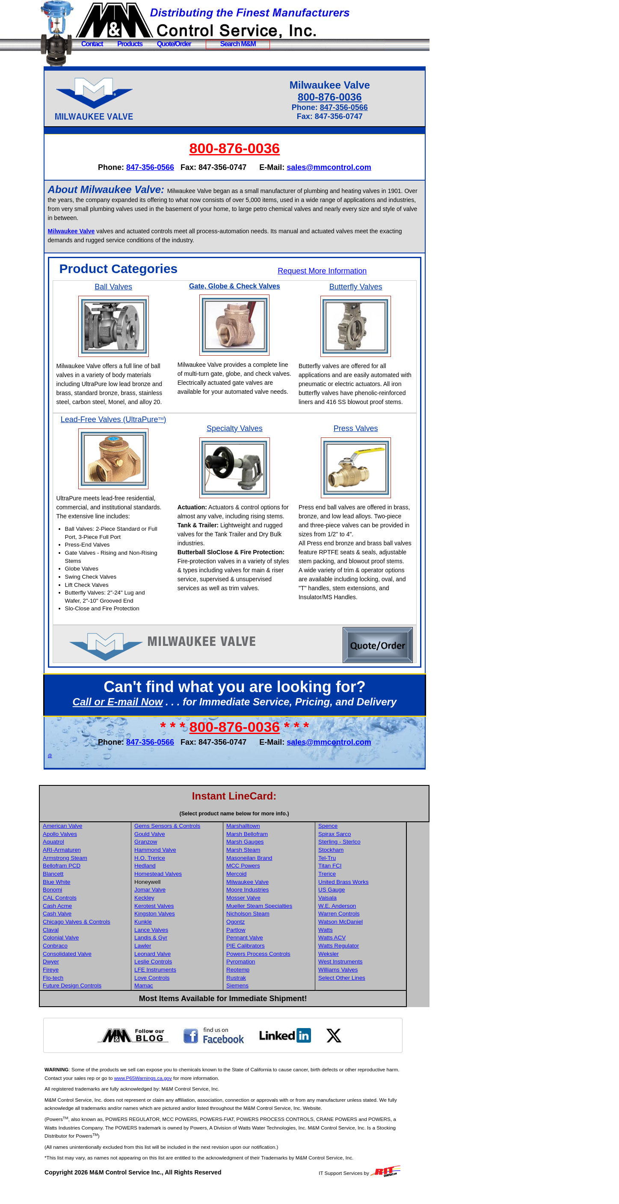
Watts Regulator (362, 963)
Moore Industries (272, 907)
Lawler (168, 963)
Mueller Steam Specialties (284, 924)
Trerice (351, 892)
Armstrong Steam (92, 876)
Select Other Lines (365, 996)
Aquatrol (80, 859)
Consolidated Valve (94, 972)
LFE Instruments (181, 987)
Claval (78, 948)
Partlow (260, 948)
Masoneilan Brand (274, 876)
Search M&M (238, 44)
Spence (351, 844)
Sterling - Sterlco (363, 859)
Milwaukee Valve (272, 900)
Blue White (83, 900)
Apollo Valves (87, 852)
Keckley (170, 916)
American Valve (89, 844)
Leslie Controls (179, 979)
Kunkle (169, 939)
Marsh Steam (268, 868)
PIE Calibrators (270, 963)
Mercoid (261, 892)
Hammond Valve (181, 868)
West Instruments (364, 979)
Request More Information (329, 271)
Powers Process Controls (283, 972)
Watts (349, 948)
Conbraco (82, 963)
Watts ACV (356, 955)
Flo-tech (80, 996)
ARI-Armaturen (89, 868)
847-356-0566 (351, 107)
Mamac (169, 1003)
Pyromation (265, 979)
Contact (92, 44)
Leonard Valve (178, 972)
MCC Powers (268, 883)
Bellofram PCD (88, 883)
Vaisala (351, 916)
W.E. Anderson (361, 924)
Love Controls (177, 996)
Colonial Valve (88, 955)
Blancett (80, 892)
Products (129, 44)
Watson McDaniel (364, 939)
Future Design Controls (99, 1003)
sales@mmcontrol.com (342, 167)
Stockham (354, 868)
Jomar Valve (176, 907)
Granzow (171, 859)
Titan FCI (353, 883)
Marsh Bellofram (272, 852)
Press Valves (360, 437)
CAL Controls (87, 916)
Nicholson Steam (272, 931)
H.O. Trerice (175, 876)
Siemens (262, 1003)
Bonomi (79, 907)
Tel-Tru (351, 876)
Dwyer (78, 979)
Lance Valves (177, 948)
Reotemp (262, 987)
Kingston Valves (180, 931)
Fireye (78, 987)
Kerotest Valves (180, 924)
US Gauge (355, 907)
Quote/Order (174, 44)
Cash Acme (84, 924)
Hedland (171, 883)
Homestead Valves (184, 892)
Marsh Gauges (269, 859)
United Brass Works (367, 900)
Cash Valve (84, 931)
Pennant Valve (269, 955)
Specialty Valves (248, 437)
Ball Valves (136, 286)
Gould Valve (175, 852)
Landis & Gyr (176, 955)
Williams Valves (362, 987)
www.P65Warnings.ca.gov (184, 1096)
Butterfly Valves (360, 286)
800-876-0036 (337, 97)
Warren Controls (363, 931)
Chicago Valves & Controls (103, 939)
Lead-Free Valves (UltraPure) (136, 433)
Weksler (352, 972)
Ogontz (260, 939)
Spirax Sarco (358, 852)
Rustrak (261, 996)
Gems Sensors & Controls (193, 844)
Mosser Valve (268, 916)
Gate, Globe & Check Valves (248, 286)
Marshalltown (268, 844)
